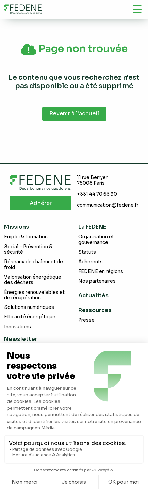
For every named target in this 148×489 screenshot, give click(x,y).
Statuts (87, 252)
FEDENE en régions (100, 271)
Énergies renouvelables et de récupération (34, 295)
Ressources (95, 310)
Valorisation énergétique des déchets (32, 279)
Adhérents (90, 262)
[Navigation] (137, 9)
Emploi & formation (26, 237)
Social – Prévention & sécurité (28, 249)
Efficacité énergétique (29, 317)
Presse (86, 320)
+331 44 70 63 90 (97, 194)
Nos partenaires (97, 281)
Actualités (93, 295)
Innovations (17, 327)
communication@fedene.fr (107, 205)
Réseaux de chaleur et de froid (33, 264)
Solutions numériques (29, 307)
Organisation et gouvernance (96, 239)
